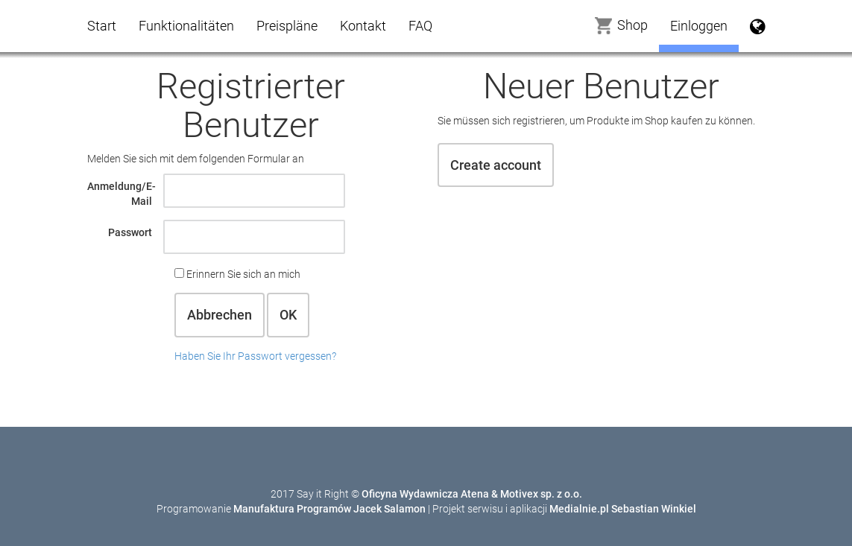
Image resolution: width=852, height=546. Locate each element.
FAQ (420, 26)
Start (101, 26)
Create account (495, 165)
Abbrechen (219, 315)
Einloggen (699, 26)
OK (288, 315)
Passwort (130, 232)
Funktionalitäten (186, 26)
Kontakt (363, 26)
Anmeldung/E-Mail (121, 193)
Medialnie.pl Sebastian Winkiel (622, 509)
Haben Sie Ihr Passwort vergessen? (255, 356)
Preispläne (287, 26)
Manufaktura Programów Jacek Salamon (329, 509)
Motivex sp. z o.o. (541, 494)
